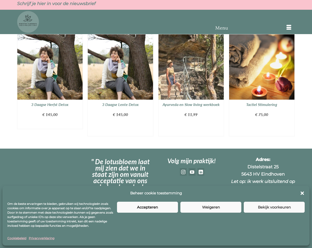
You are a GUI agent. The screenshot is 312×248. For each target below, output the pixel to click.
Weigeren (211, 207)
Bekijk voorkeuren (274, 207)
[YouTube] (192, 172)
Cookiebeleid (16, 238)
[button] (302, 193)
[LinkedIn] (200, 172)
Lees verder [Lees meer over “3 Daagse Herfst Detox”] (50, 124)
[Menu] (253, 28)
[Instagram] (183, 172)
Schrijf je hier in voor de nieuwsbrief (56, 3)
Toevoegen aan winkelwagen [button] (120, 128)
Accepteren (147, 207)
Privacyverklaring (41, 238)
